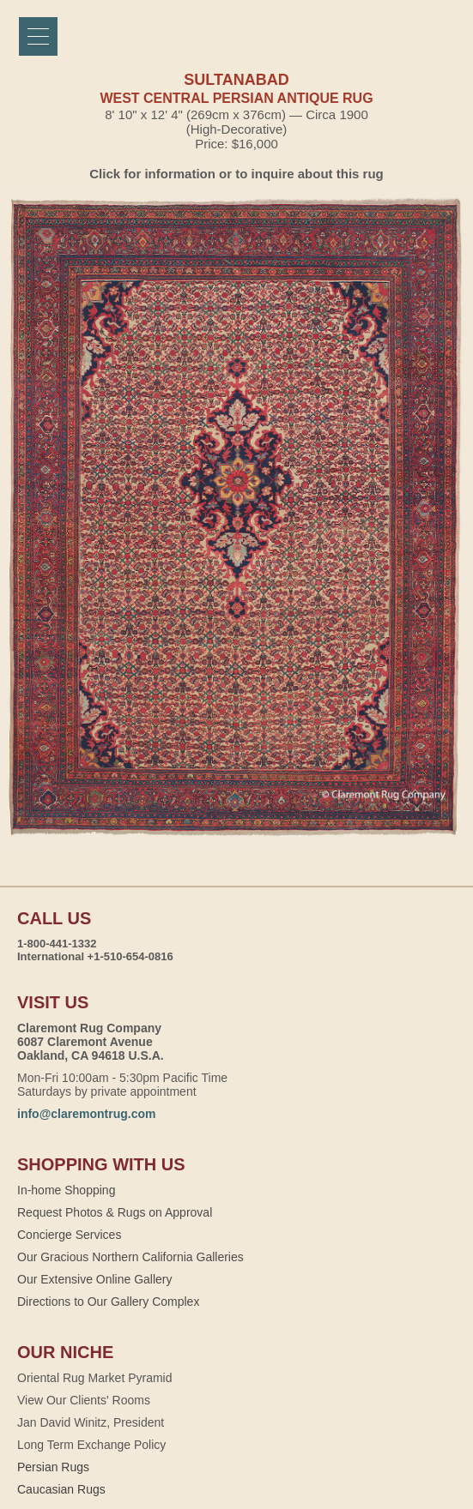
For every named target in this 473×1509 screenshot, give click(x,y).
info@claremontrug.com (86, 1114)
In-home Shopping (66, 1190)
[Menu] (38, 36)
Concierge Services (69, 1234)
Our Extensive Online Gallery (95, 1279)
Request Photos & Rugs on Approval (114, 1212)
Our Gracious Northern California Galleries (130, 1257)
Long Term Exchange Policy (91, 1445)
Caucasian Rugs (61, 1489)
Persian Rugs (53, 1467)
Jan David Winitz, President (90, 1422)
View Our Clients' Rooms (83, 1400)
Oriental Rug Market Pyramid (95, 1378)
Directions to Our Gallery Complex (108, 1301)
